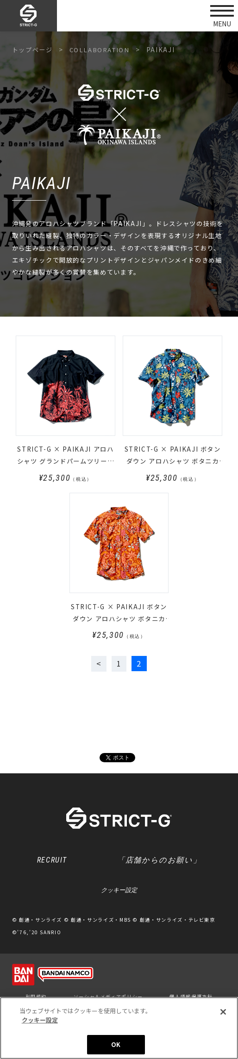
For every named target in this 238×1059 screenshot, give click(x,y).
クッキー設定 (119, 891)
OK (115, 1046)
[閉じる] (223, 1014)
